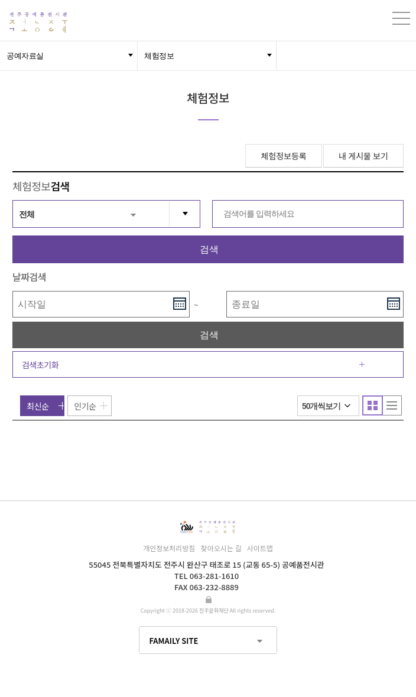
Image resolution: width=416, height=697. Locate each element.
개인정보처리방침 (169, 548)
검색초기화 (40, 365)
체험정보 (159, 55)
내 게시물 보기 (363, 156)
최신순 (37, 406)
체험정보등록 (283, 156)
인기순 (85, 406)
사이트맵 (260, 548)
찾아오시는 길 (221, 548)
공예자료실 (25, 55)
